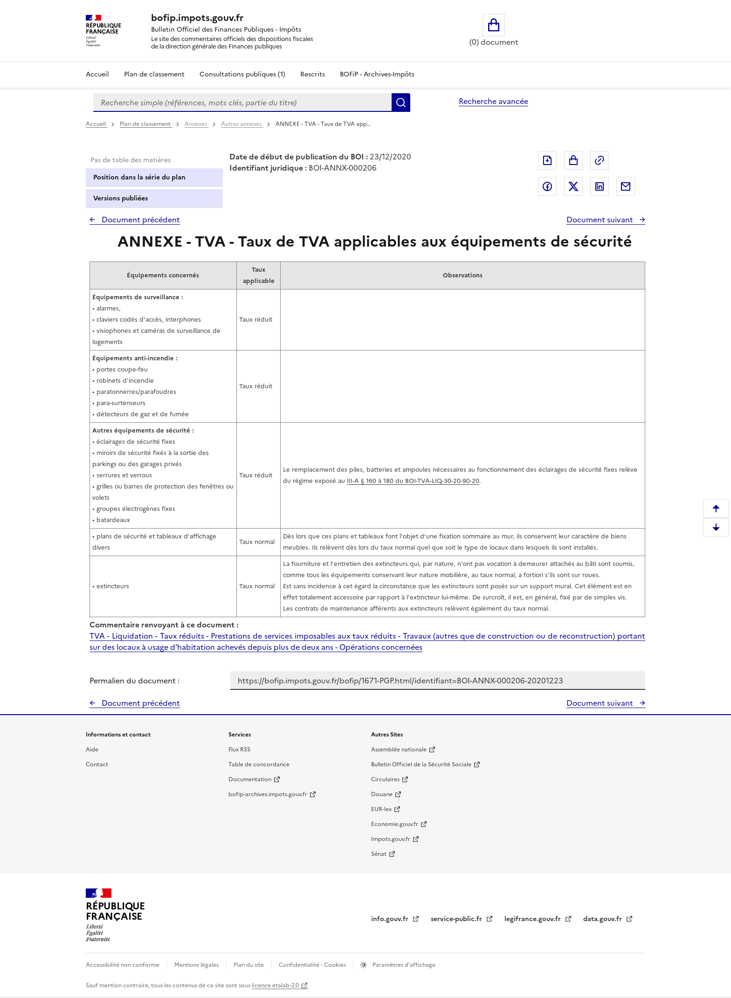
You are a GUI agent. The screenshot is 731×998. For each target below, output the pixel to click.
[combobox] (242, 102)
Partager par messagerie (625, 186)
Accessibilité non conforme (123, 965)
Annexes (196, 124)
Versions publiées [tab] (120, 198)
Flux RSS (239, 749)
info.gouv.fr (390, 919)
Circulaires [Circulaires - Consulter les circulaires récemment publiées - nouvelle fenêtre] (385, 779)
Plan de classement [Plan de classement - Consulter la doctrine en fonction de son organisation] (154, 74)
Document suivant (600, 219)
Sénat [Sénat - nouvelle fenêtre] (378, 854)
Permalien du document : (134, 680)
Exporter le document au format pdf (547, 160)
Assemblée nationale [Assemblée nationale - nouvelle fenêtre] (399, 749)
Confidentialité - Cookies (313, 965)
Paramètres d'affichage (403, 965)
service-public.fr (457, 919)
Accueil (97, 74)
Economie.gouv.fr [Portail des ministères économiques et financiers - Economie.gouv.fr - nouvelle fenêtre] (394, 824)
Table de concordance (259, 764)
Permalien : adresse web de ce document (599, 160)
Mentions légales (197, 965)
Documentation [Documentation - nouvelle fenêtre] (249, 779)
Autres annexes (242, 124)
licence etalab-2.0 (275, 985)
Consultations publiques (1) (242, 74)
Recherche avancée (493, 101)
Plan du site (249, 965)
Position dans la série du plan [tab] (139, 177)
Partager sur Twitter (573, 186)
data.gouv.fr (603, 919)
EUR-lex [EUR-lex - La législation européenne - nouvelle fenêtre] (381, 809)
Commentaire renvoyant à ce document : (164, 624)
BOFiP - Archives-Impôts (377, 74)
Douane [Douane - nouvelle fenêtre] (382, 794)
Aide (92, 749)
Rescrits (312, 74)
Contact (97, 764)
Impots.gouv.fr (390, 839)
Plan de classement (146, 124)
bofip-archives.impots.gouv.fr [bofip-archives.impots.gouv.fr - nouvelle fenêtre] (267, 794)
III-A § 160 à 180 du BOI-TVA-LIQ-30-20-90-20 (413, 480)
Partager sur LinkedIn (599, 186)
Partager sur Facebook (547, 186)
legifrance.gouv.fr (533, 919)
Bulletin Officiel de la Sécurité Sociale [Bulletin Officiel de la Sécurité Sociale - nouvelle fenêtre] (421, 764)
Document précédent (140, 219)
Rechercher (401, 102)
